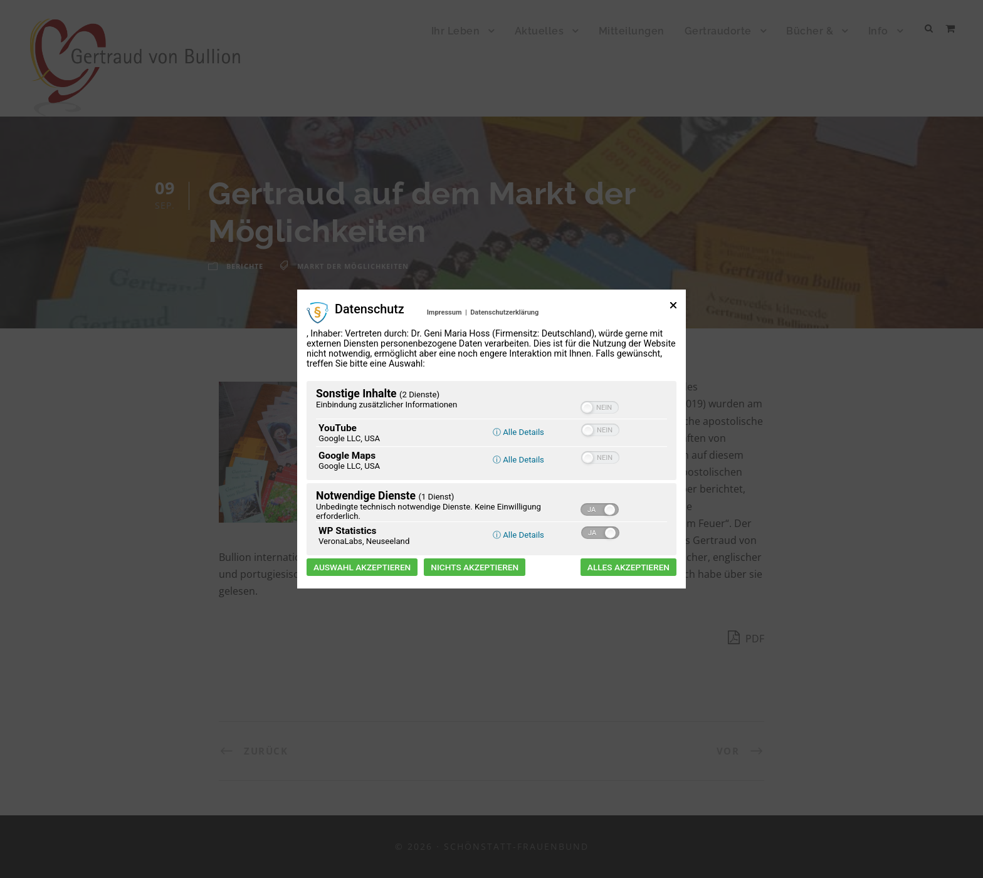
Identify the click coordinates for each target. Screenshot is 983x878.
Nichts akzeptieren (474, 567)
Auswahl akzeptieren (362, 567)
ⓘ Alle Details (518, 432)
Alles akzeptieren (628, 567)
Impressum (444, 312)
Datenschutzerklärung (504, 312)
